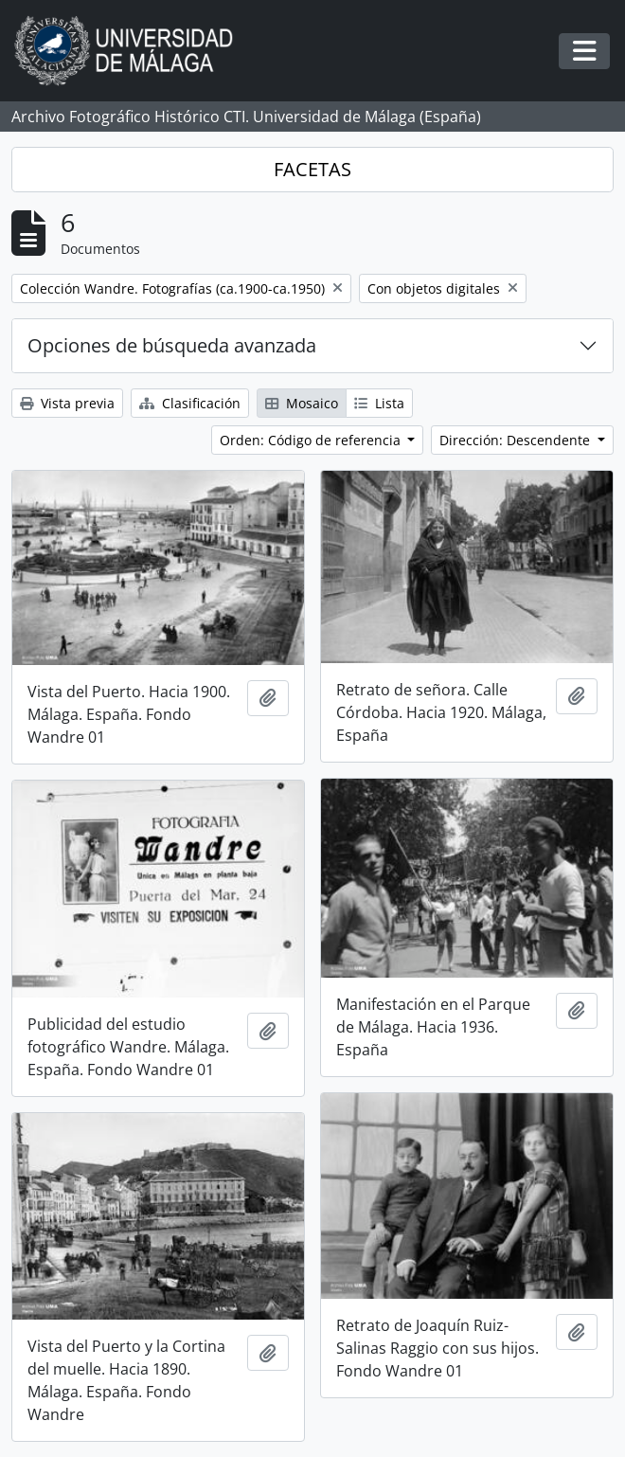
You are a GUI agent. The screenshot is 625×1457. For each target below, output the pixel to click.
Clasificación (190, 403)
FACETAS (312, 169)
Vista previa (67, 403)
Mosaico (301, 403)
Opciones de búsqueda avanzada (171, 345)
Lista (379, 403)
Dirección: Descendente (516, 440)
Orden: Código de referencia (312, 440)
